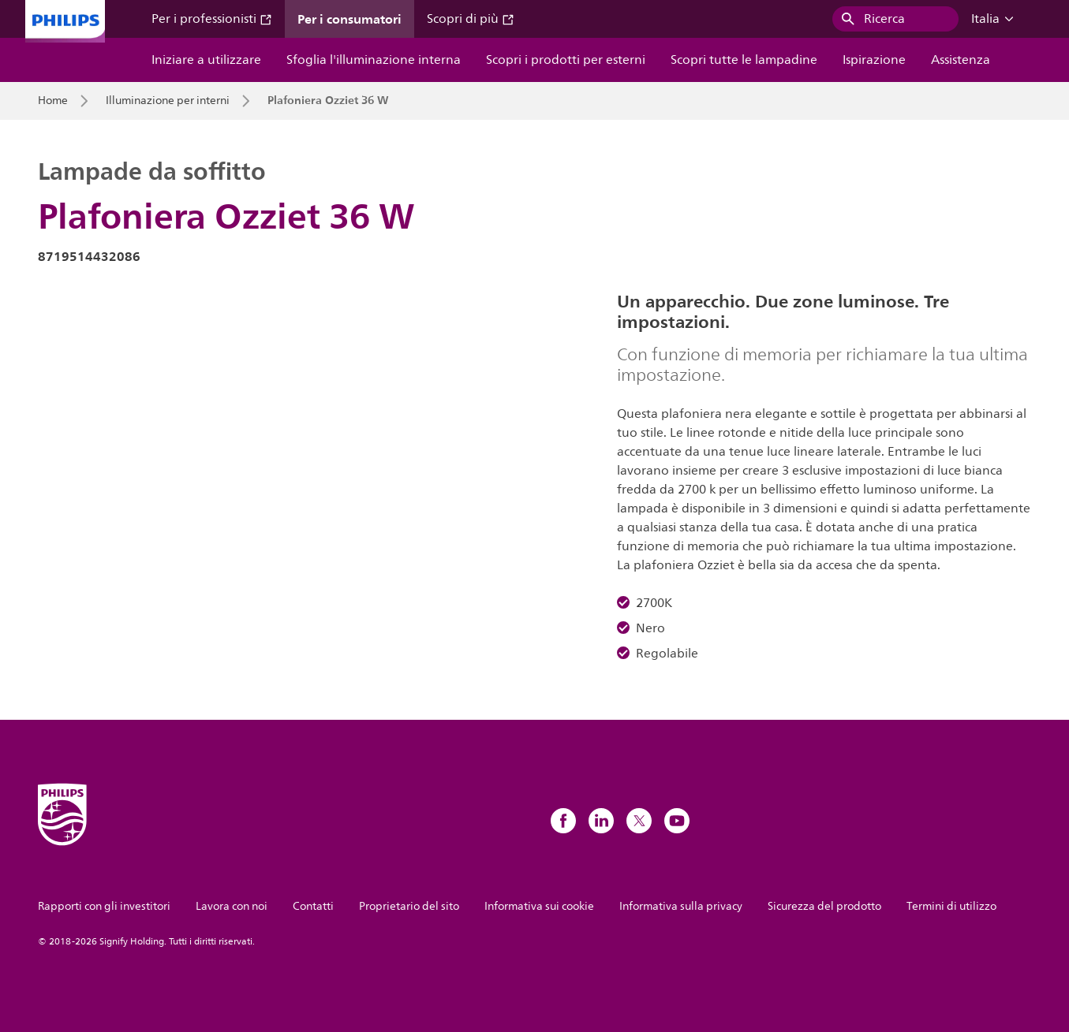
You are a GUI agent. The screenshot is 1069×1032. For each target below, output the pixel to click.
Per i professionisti (211, 18)
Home (53, 101)
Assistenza (960, 60)
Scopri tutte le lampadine (744, 60)
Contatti (313, 906)
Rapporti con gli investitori (104, 906)
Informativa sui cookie (539, 906)
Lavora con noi (231, 906)
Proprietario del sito (409, 906)
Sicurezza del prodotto (824, 906)
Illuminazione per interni (168, 101)
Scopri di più (470, 18)
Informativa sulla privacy (680, 906)
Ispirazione (874, 60)
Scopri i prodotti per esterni (565, 60)
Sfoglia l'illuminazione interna (373, 60)
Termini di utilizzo (951, 906)
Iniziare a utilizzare (206, 60)
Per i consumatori (349, 18)
